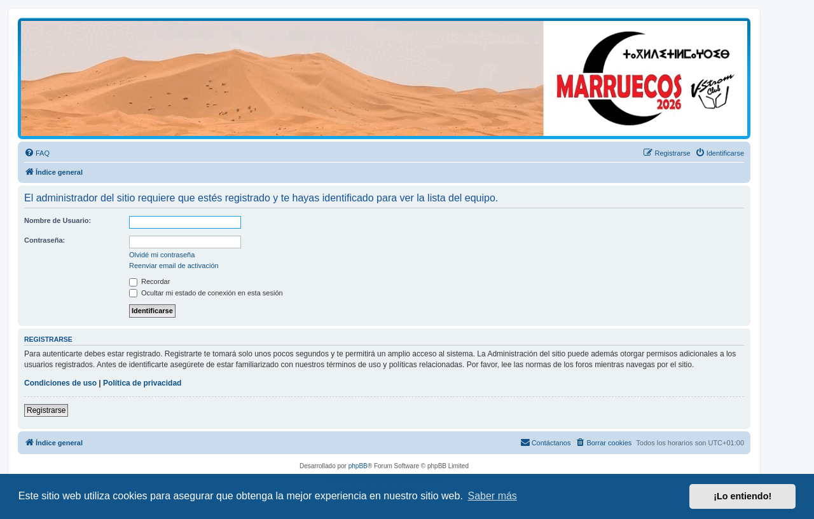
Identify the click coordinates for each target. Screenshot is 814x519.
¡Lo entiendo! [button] (742, 496)
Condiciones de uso (60, 383)
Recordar (149, 281)
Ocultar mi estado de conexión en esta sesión (206, 293)
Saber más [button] (492, 495)
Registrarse (46, 410)
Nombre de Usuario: (57, 220)
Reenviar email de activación (174, 265)
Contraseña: (44, 240)
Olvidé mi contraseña (162, 255)
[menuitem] (37, 153)
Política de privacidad (142, 383)
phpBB (358, 465)
